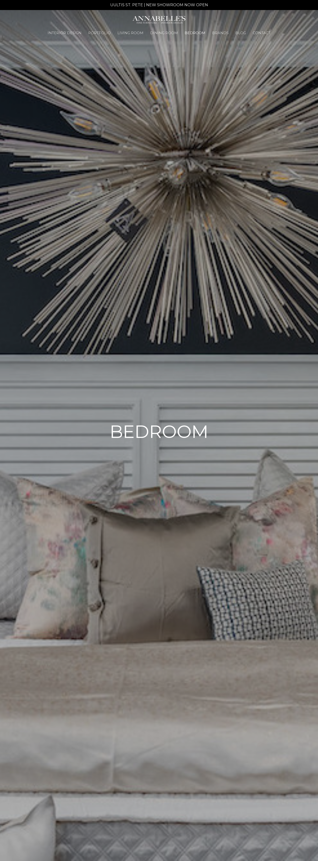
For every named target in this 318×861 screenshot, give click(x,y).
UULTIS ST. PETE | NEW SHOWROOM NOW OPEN (159, 5)
